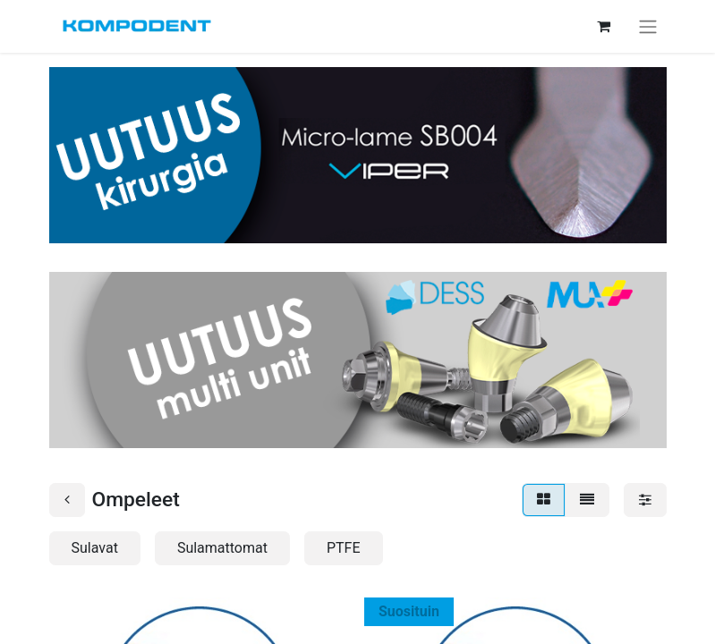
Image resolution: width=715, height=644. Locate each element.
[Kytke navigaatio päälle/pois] (648, 26)
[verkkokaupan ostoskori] (604, 26)
